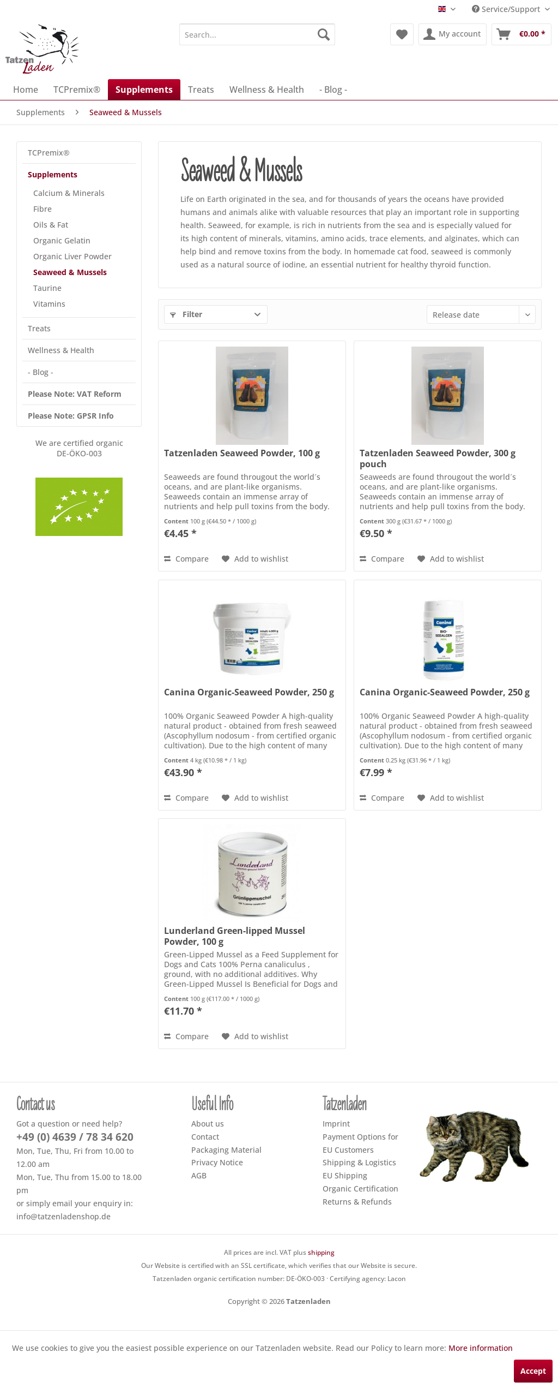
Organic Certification (360, 1188)
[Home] (25, 89)
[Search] (323, 34)
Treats (39, 328)
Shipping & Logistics (359, 1162)
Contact (205, 1136)
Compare (186, 558)
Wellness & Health (61, 350)
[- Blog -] (333, 89)
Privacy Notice (217, 1162)
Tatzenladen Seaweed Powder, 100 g (242, 453)
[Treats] (201, 89)
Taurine (47, 288)
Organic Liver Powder (72, 256)
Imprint (336, 1123)
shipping (321, 1252)
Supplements (52, 174)
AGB (199, 1175)
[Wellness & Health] (267, 89)
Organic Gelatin (61, 240)
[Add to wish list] (255, 558)
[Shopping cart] (521, 34)
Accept (533, 1371)
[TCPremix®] (77, 89)
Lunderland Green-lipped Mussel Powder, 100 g (234, 936)
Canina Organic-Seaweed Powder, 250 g (249, 692)
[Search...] (257, 34)
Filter (186, 314)
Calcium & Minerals (69, 193)
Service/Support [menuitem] (507, 9)
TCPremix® (49, 152)
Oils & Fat (50, 224)
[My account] (452, 34)
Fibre (42, 209)
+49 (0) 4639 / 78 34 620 (75, 1137)
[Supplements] (144, 89)
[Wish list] (402, 34)
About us (207, 1123)
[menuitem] (257, 34)
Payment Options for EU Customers (360, 1143)
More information (480, 1348)
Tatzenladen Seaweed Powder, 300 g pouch (437, 458)
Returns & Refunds (357, 1201)
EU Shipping (345, 1175)
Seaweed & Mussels (70, 272)
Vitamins (49, 304)
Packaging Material (226, 1150)
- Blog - (40, 372)
